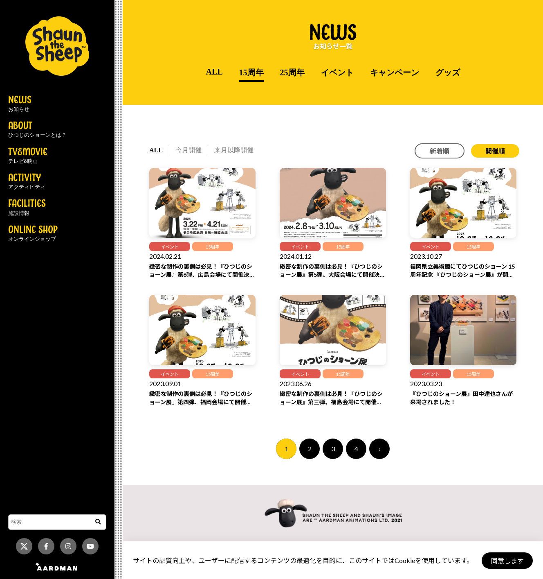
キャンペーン (394, 72)
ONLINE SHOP (33, 234)
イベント (337, 72)
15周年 (251, 72)
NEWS (19, 104)
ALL (214, 71)
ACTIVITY (26, 182)
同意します (506, 561)
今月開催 (188, 150)
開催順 (495, 151)
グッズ (447, 72)
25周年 (292, 72)
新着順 (439, 151)
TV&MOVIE (27, 156)
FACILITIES (27, 207)
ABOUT (37, 130)
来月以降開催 (234, 150)
